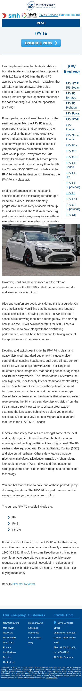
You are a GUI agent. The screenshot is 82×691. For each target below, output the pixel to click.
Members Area (35, 623)
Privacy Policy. (52, 678)
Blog (30, 642)
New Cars (8, 632)
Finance (7, 647)
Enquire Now (41, 43)
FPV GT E (72, 157)
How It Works (9, 637)
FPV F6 (70, 193)
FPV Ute (71, 214)
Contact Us (8, 662)
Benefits (7, 657)
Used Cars (8, 642)
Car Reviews (9, 652)
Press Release (48, 15)
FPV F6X (71, 145)
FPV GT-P (72, 119)
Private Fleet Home (41, 5)
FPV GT (71, 151)
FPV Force (72, 113)
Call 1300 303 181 (69, 15)
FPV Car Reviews (24, 584)
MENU (41, 23)
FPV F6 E (72, 199)
